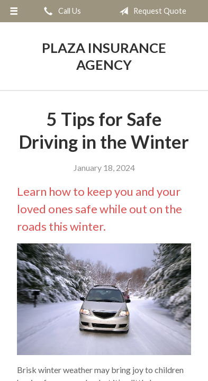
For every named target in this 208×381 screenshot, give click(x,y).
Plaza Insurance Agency (104, 56)
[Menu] (13, 11)
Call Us (60, 11)
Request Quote (150, 11)
